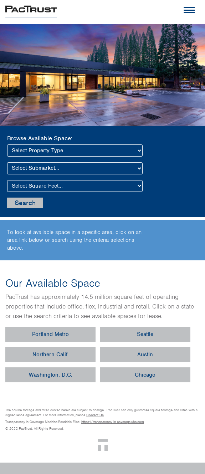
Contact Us (95, 415)
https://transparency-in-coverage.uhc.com (112, 421)
